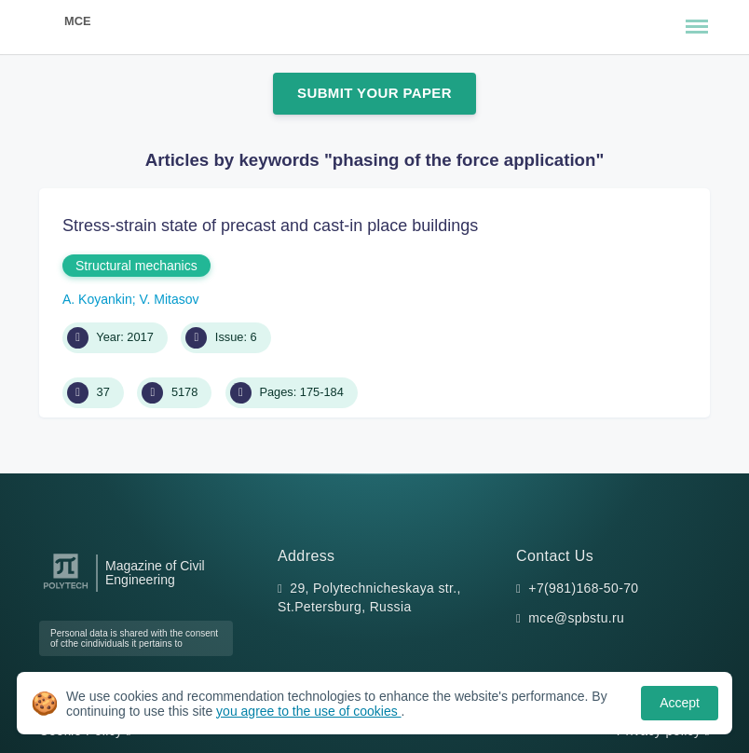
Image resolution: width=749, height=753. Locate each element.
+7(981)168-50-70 (583, 588)
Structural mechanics (136, 265)
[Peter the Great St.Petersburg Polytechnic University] (65, 589)
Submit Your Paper (374, 93)
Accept (680, 702)
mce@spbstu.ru (576, 617)
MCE (77, 21)
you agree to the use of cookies (308, 711)
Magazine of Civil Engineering (155, 573)
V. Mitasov (169, 299)
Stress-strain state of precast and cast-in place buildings (270, 225)
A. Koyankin (97, 299)
